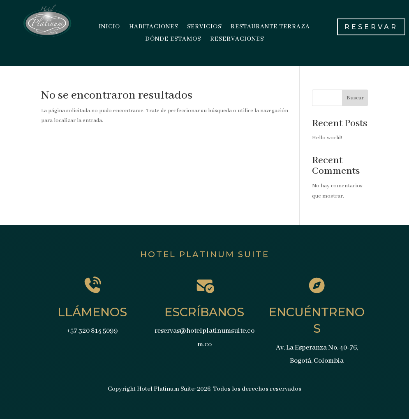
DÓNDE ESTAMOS (173, 39)
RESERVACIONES (237, 39)
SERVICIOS (204, 27)
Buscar (355, 97)
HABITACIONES (153, 27)
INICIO (109, 27)
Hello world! (327, 137)
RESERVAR (371, 27)
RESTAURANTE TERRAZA (270, 27)
